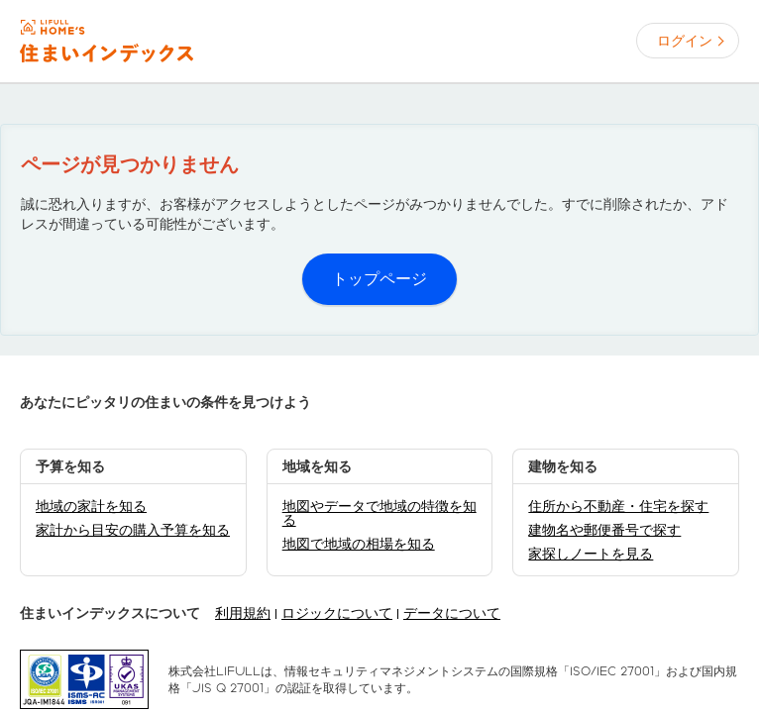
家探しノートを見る (590, 553)
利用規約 (243, 613)
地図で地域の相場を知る (358, 544)
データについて (451, 613)
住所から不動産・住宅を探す (618, 506)
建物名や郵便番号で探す (604, 530)
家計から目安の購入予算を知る (133, 530)
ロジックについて (336, 613)
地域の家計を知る (91, 506)
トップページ (379, 278)
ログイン (684, 41)
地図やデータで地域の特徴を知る (379, 513)
